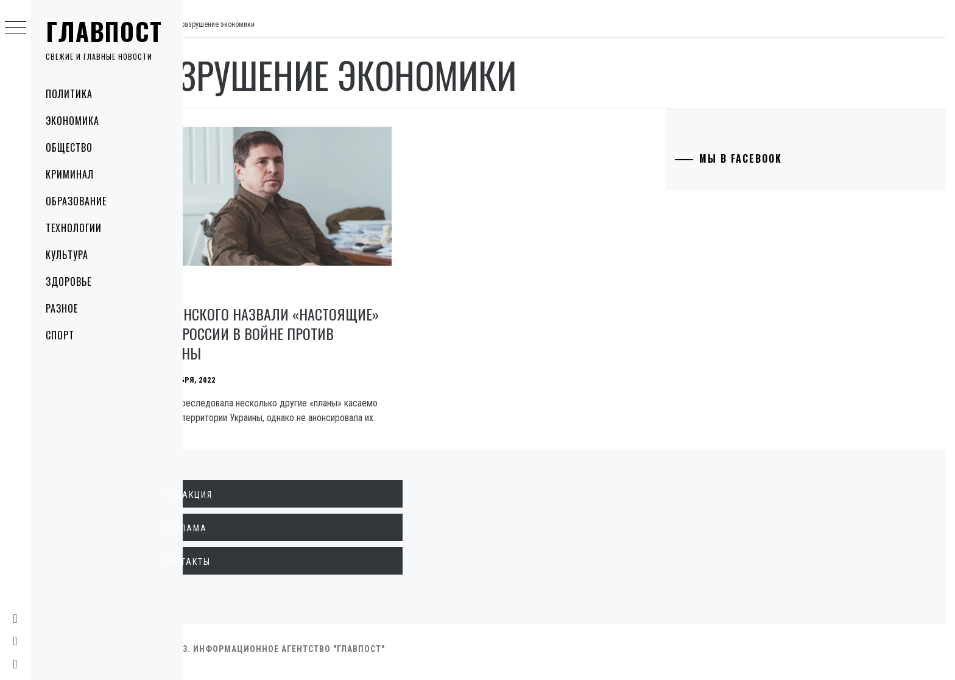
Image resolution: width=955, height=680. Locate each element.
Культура (67, 254)
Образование (76, 201)
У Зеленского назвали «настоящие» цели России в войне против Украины (306, 324)
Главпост (104, 31)
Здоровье (68, 281)
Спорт (60, 335)
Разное (62, 308)
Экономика (72, 120)
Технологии (74, 228)
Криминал (70, 174)
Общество (69, 147)
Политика (69, 94)
